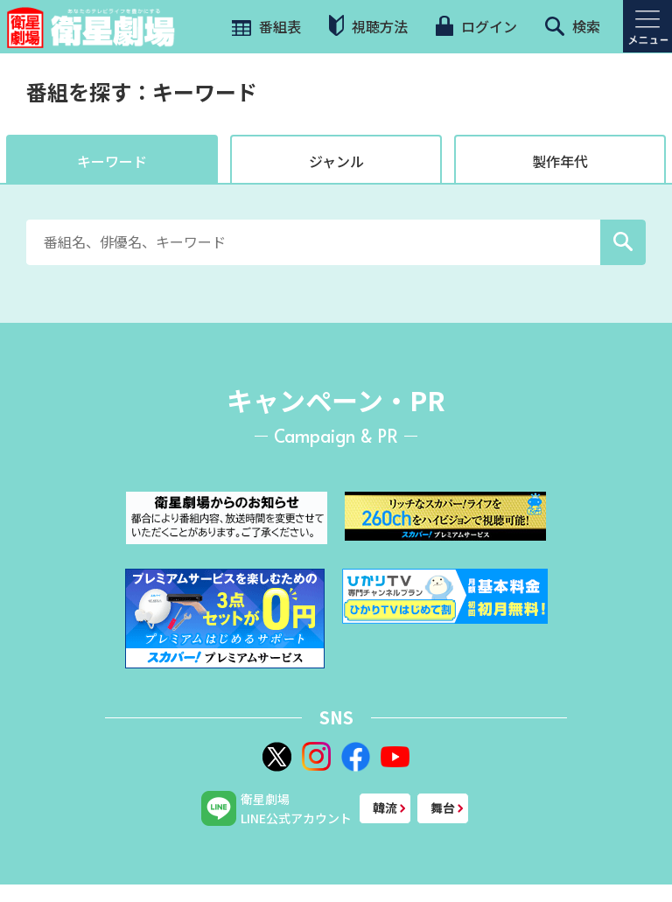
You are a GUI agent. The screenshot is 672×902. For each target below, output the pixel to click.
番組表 (264, 26)
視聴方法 (368, 26)
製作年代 (560, 160)
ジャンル (336, 160)
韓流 (385, 807)
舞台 (442, 807)
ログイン (476, 26)
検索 (572, 26)
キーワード (112, 160)
